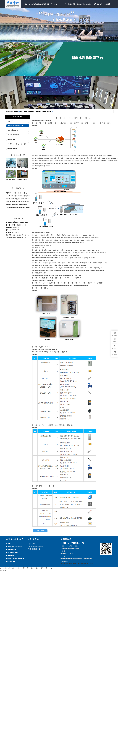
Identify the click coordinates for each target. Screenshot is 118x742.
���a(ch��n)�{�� (43, 111)
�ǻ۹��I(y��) (12, 130)
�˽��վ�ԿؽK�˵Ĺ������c (16, 204)
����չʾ (48, 4)
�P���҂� (77, 4)
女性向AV (3, 570)
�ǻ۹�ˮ (10, 121)
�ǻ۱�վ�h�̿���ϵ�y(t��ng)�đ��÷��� (21, 196)
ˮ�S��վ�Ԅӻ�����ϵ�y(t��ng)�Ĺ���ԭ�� (23, 207)
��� (16, 111)
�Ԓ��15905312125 (101, 4)
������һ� (40, 531)
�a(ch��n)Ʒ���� (39, 4)
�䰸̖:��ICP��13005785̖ (85, 563)
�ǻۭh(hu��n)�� (13, 135)
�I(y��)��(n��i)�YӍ (67, 4)
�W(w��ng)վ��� (29, 4)
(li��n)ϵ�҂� (87, 4)
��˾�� (33, 544)
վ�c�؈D (75, 563)
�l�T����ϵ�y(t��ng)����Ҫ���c (20, 201)
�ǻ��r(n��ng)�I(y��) (16, 144)
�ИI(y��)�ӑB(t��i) (36, 546)
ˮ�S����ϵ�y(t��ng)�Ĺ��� (17, 198)
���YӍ (58, 4)
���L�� (11, 139)
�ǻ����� (12, 148)
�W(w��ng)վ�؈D (66, 563)
